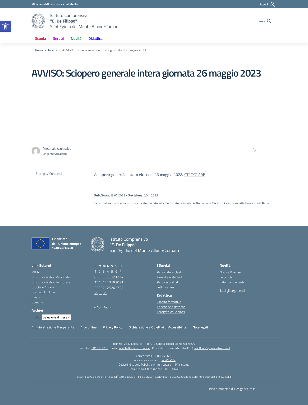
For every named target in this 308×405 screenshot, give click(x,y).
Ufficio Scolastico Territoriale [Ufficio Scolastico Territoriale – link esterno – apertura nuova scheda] (51, 282)
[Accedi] (267, 4)
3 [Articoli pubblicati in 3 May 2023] (104, 271)
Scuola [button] (40, 38)
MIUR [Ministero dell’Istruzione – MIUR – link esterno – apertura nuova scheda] (35, 272)
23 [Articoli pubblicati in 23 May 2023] (100, 287)
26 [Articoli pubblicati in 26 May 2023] (113, 287)
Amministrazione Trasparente (53, 327)
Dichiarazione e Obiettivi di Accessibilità (157, 327)
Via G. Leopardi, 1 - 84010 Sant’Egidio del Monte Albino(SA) (159, 343)
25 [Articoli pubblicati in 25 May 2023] (109, 287)
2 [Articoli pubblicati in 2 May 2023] (100, 271)
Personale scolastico (171, 272)
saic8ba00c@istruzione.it (134, 348)
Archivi (36, 317)
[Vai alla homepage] (38, 21)
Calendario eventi (232, 282)
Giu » (107, 307)
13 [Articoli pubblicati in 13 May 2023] (117, 276)
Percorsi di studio (168, 282)
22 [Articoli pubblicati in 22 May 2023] (96, 287)
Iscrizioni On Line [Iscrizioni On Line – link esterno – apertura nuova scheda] (43, 292)
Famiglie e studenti (170, 277)
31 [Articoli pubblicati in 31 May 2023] (105, 293)
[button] (5, 26)
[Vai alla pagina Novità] (52, 50)
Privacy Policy (112, 327)
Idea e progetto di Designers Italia (232, 388)
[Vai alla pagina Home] (39, 50)
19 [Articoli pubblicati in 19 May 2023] (113, 282)
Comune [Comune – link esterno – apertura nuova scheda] (37, 302)
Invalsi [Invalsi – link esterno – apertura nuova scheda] (36, 297)
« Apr (98, 307)
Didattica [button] (95, 38)
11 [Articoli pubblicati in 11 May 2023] (109, 276)
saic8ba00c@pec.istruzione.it (212, 348)
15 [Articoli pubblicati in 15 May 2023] (96, 282)
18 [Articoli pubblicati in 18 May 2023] (109, 282)
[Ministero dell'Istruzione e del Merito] (55, 4)
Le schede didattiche (171, 306)
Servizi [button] (58, 38)
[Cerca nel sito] (264, 21)
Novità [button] (76, 38)
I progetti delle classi (171, 311)
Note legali (200, 327)
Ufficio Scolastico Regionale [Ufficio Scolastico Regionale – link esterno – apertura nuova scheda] (51, 277)
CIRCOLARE (194, 174)
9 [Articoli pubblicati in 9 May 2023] (100, 276)
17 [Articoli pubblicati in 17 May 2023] (105, 282)
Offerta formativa (169, 301)
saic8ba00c (169, 360)
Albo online (88, 327)
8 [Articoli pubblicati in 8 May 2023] (95, 276)
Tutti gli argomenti (232, 290)
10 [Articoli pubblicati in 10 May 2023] (105, 276)
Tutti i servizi (165, 287)
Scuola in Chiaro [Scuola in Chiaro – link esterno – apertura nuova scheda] (43, 287)
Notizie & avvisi (230, 272)
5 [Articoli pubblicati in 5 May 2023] (112, 271)
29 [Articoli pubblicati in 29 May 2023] (96, 293)
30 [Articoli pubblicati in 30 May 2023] (100, 293)
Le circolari (227, 277)
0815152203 (100, 348)
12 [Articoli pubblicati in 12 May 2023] (113, 276)
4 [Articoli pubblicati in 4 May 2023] (108, 271)
